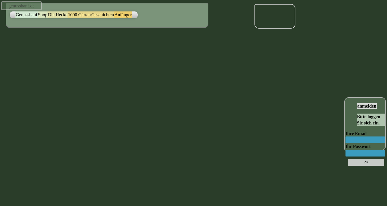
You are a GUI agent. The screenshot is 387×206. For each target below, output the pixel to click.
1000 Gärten (79, 14)
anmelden (366, 106)
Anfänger (123, 14)
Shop (43, 14)
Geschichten (102, 14)
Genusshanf (26, 14)
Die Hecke (57, 14)
